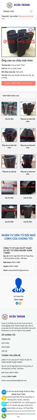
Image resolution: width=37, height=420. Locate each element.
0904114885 (16, 83)
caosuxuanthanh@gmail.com (18, 270)
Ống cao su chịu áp (9, 172)
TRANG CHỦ (8, 11)
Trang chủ (4, 16)
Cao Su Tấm (9, 119)
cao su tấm (14, 16)
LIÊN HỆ (4, 351)
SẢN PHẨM (5, 347)
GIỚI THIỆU (5, 343)
